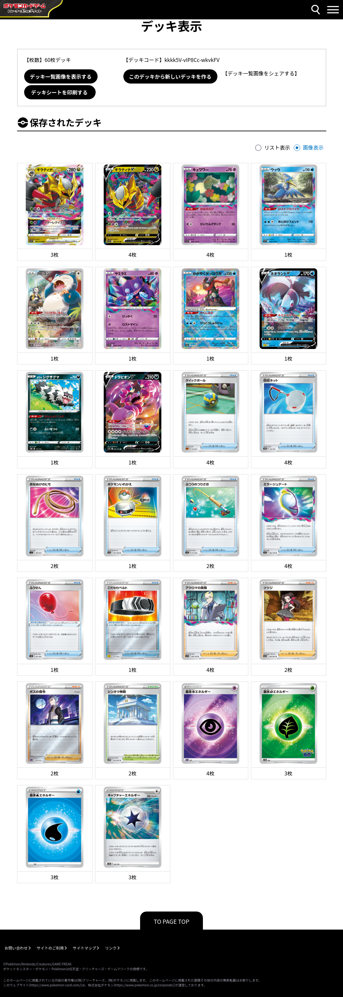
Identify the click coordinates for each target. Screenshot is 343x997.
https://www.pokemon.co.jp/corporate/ (144, 984)
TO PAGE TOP (171, 921)
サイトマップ (84, 948)
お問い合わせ (16, 948)
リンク (111, 948)
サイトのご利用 (50, 948)
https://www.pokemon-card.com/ (55, 984)
